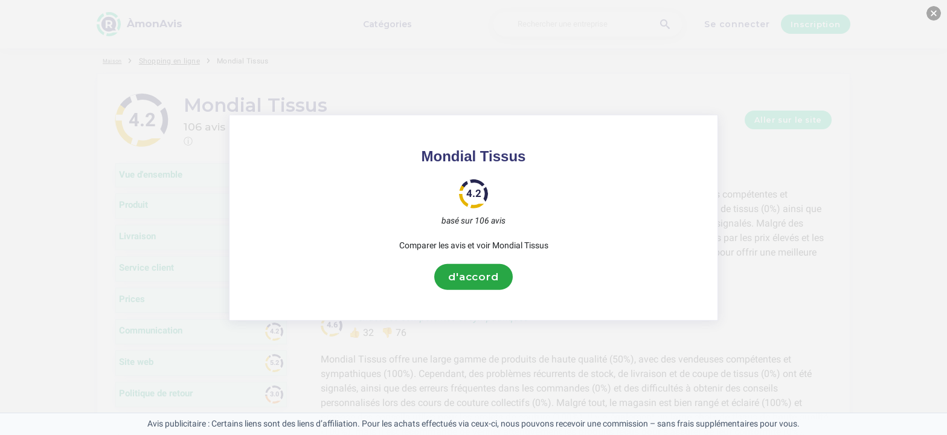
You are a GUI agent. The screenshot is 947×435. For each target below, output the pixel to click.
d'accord (473, 277)
